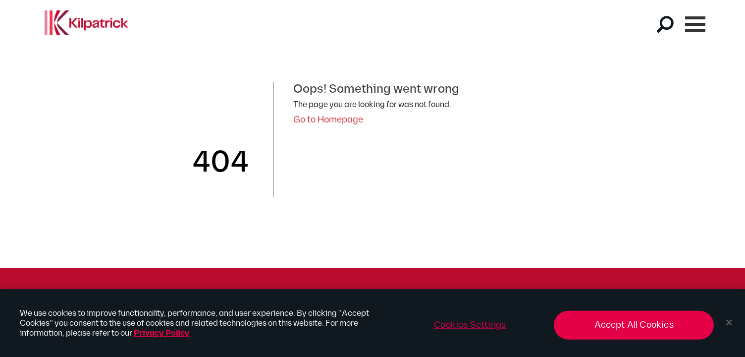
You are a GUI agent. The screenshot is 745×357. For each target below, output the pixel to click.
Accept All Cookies (634, 328)
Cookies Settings (470, 328)
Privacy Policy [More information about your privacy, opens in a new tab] (162, 337)
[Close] (729, 326)
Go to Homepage (328, 120)
